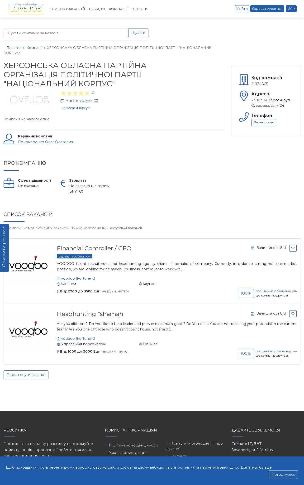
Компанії (118, 9)
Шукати (138, 33)
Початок (14, 48)
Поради (97, 9)
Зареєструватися (267, 8)
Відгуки (140, 9)
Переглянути (263, 122)
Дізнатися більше (256, 467)
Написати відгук (75, 108)
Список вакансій (67, 9)
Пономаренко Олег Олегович (45, 142)
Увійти (242, 8)
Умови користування (128, 453)
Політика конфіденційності (133, 445)
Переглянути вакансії (26, 375)
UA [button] (289, 8)
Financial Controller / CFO (94, 248)
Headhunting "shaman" (91, 313)
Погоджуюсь (283, 474)
